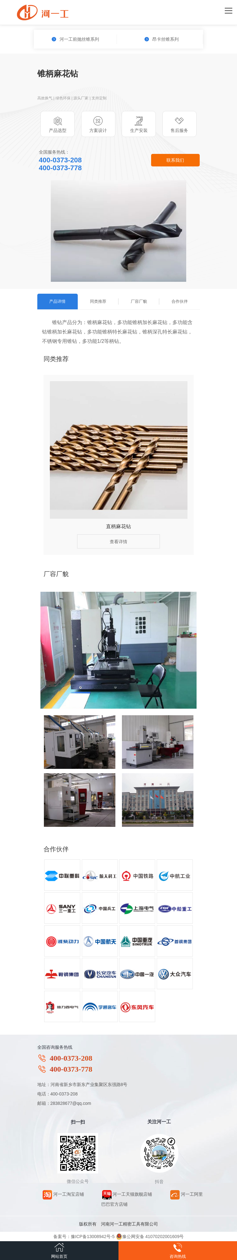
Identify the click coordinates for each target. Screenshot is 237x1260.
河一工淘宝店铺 (63, 1194)
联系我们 (175, 160)
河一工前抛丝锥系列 (75, 39)
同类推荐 (98, 301)
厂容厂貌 (139, 301)
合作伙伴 (179, 301)
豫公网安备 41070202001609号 (150, 1236)
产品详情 (57, 301)
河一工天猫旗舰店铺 (127, 1194)
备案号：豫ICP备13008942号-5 (84, 1236)
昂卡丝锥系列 (161, 39)
